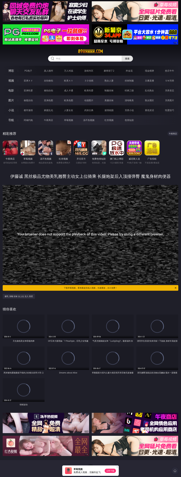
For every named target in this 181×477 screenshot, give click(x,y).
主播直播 (149, 80)
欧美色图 (68, 100)
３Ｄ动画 (88, 80)
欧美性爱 (88, 90)
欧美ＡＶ (68, 80)
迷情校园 (109, 110)
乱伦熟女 (149, 90)
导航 (11, 120)
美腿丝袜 (109, 100)
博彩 (11, 71)
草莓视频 (68, 120)
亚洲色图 (48, 100)
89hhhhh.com (90, 51)
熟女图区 (149, 100)
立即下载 (110, 470)
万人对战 (68, 70)
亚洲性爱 (28, 90)
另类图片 (169, 100)
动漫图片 (88, 100)
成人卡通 (68, 90)
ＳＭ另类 (169, 80)
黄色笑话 (149, 110)
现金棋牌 (149, 70)
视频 (11, 80)
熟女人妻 (109, 80)
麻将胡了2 (109, 70)
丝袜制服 (129, 80)
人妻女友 (68, 110)
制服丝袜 (109, 90)
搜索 (127, 58)
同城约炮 (28, 120)
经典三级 (129, 90)
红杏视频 (109, 120)
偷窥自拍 (28, 100)
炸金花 (129, 70)
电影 (11, 90)
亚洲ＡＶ (28, 80)
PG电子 (28, 70)
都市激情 (28, 110)
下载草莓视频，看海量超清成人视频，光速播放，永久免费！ (120, 288)
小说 (11, 110)
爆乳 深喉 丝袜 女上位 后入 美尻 (19, 296)
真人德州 (48, 70)
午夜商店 (48, 120)
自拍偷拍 (48, 80)
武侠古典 (88, 110)
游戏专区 (88, 70)
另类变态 (169, 90)
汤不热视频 (88, 120)
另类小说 (129, 110)
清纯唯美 (129, 100)
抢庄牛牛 (169, 70)
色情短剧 (129, 120)
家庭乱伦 (48, 110)
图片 (11, 100)
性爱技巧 (169, 110)
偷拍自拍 (48, 90)
